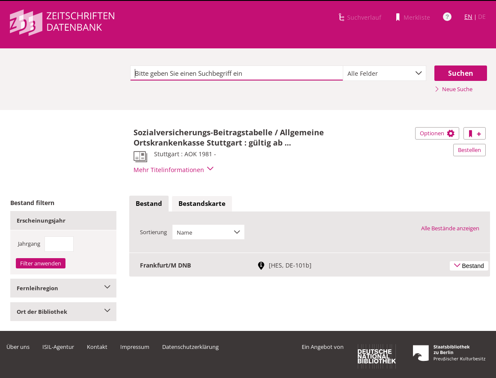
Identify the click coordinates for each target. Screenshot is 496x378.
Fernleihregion (63, 288)
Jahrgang (29, 243)
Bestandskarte (202, 203)
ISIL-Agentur (58, 347)
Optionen (437, 133)
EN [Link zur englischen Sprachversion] (468, 16)
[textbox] (236, 73)
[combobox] (384, 73)
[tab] (149, 204)
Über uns (18, 347)
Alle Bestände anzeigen (450, 228)
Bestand (149, 203)
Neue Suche (453, 89)
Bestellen (469, 150)
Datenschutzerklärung (190, 347)
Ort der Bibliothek (63, 311)
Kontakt (97, 347)
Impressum (134, 347)
